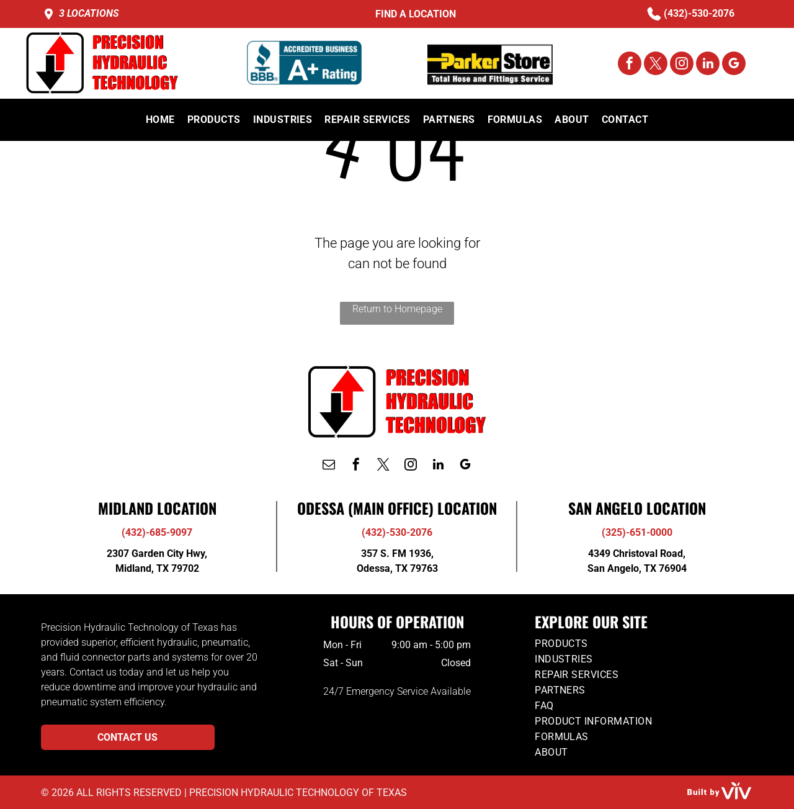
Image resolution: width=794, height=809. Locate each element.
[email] (328, 466)
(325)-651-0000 (637, 532)
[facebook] (629, 65)
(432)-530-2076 (699, 13)
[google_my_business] (734, 65)
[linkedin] (708, 65)
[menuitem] (160, 119)
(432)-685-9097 (157, 532)
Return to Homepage (397, 309)
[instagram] (682, 65)
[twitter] (655, 65)
